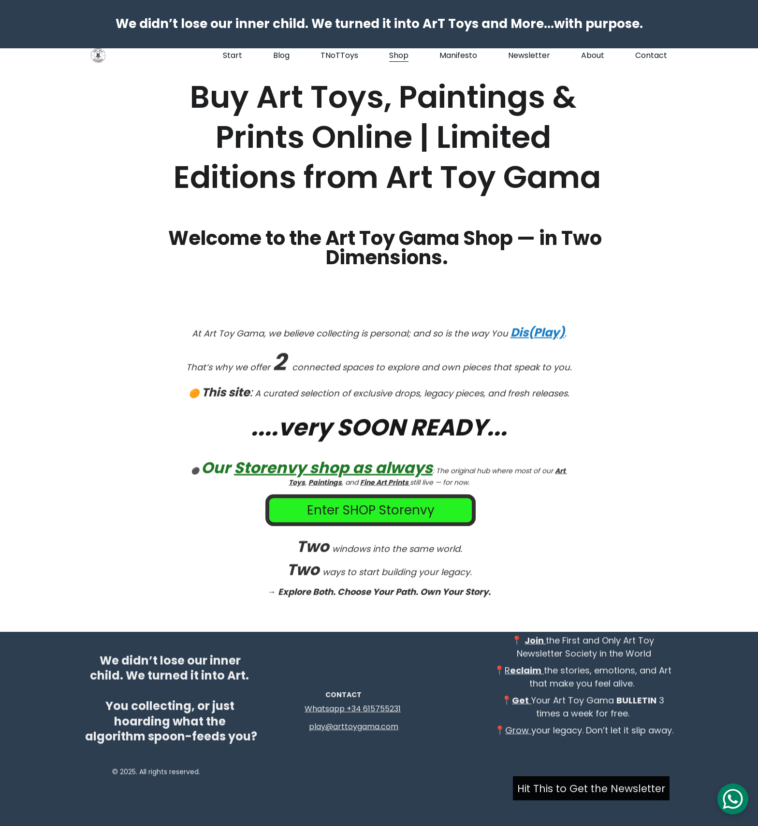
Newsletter (529, 55)
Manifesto (458, 55)
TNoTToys (339, 55)
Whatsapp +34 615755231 (353, 709)
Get (520, 710)
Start (232, 55)
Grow (518, 740)
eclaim (525, 680)
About (592, 55)
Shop (398, 55)
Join (535, 650)
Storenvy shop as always (333, 494)
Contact (651, 55)
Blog (281, 55)
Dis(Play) (537, 359)
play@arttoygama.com (353, 727)
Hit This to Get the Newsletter (591, 790)
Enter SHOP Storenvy (371, 513)
